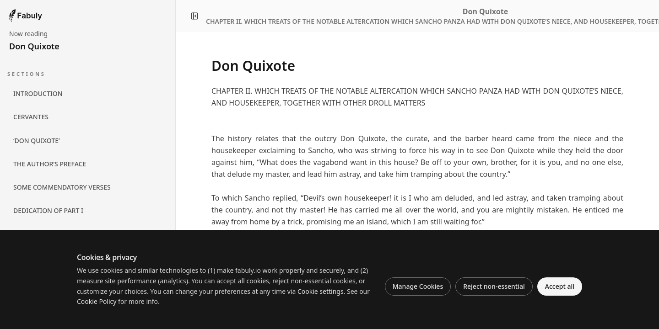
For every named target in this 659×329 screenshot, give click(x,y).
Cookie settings (320, 291)
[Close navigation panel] (194, 16)
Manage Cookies (418, 286)
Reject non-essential (494, 286)
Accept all (559, 286)
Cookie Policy (96, 301)
